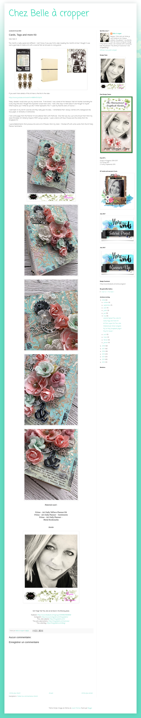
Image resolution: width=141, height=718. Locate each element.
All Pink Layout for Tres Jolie (112, 323)
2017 (103, 349)
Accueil (51, 693)
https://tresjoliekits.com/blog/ (56, 623)
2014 (103, 357)
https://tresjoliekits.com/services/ (58, 621)
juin (105, 313)
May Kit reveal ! (108, 331)
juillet (105, 311)
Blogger (90, 708)
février (106, 340)
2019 (103, 300)
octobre (106, 303)
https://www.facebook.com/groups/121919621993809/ (54, 615)
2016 (103, 351)
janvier (106, 343)
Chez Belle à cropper (49, 13)
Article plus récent (14, 693)
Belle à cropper (117, 34)
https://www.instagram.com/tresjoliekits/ (55, 617)
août (105, 308)
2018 (103, 346)
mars (105, 337)
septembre (107, 305)
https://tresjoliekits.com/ (57, 619)
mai (105, 316)
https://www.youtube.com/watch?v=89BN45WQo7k (25, 97)
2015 (103, 354)
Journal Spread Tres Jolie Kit (112, 318)
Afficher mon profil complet (108, 50)
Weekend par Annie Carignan (112, 326)
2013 (103, 359)
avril (105, 335)
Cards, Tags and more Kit (111, 321)
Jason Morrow (76, 708)
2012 (103, 362)
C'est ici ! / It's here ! (108, 292)
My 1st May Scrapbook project (112, 329)
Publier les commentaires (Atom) (27, 696)
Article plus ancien (87, 693)
